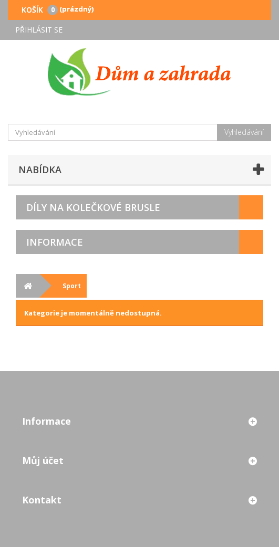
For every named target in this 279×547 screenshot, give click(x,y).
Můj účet (43, 460)
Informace (54, 242)
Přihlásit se (39, 30)
